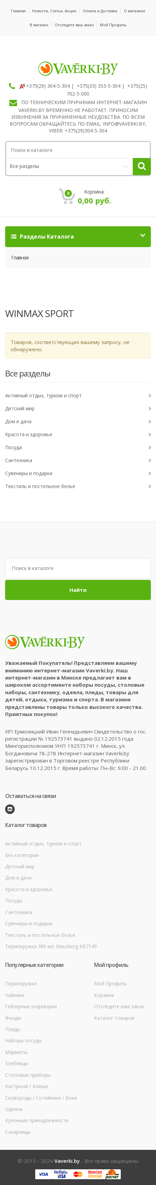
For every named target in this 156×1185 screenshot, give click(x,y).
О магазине (134, 10)
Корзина (104, 995)
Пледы (12, 1029)
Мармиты (16, 1052)
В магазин (39, 24)
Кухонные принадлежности (36, 1120)
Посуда (78, 447)
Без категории (22, 855)
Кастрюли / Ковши (26, 1086)
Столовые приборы (28, 1075)
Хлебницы (16, 1063)
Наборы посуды (23, 1040)
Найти (78, 589)
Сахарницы (17, 1132)
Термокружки (21, 983)
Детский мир (78, 408)
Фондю (13, 1018)
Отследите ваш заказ (74, 24)
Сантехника (78, 460)
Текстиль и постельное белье (78, 486)
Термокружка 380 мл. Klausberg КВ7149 (51, 946)
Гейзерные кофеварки (31, 1006)
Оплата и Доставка (100, 10)
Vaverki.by (67, 1160)
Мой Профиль (113, 24)
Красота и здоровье (78, 434)
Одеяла (14, 1109)
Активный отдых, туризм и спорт (78, 395)
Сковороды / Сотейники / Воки (41, 1098)
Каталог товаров (114, 1018)
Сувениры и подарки (78, 473)
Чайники (14, 995)
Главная (18, 10)
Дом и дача (78, 421)
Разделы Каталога (42, 236)
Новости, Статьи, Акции (54, 10)
